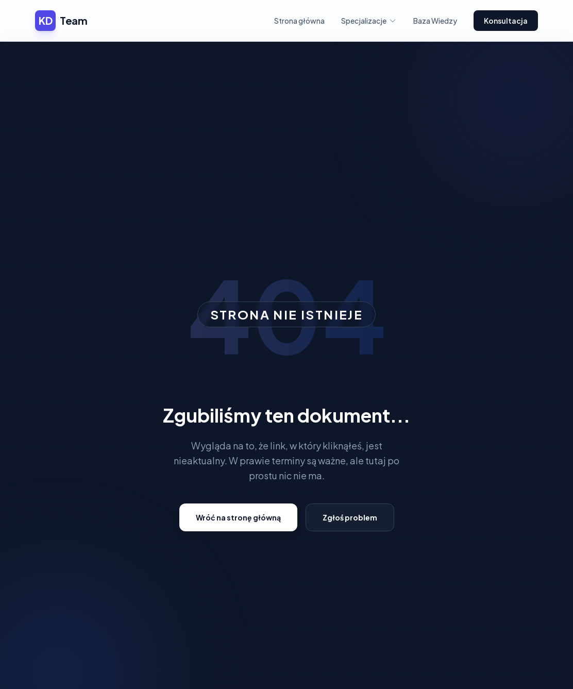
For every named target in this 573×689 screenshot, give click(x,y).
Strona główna (299, 20)
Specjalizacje (369, 20)
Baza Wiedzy (435, 20)
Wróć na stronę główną (238, 517)
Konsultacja (506, 20)
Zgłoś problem (350, 517)
